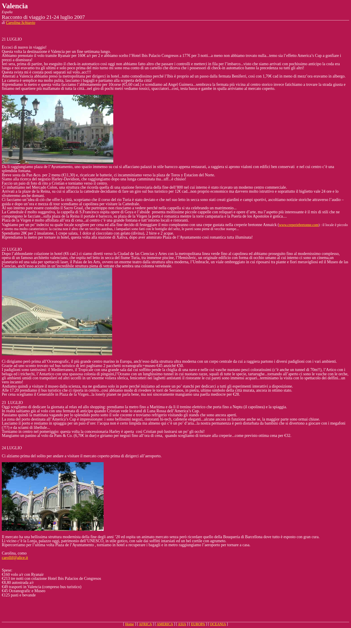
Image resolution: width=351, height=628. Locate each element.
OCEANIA (218, 624)
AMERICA (165, 624)
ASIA (182, 624)
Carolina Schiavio (20, 22)
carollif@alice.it (15, 557)
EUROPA (198, 624)
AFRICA (145, 624)
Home (129, 624)
